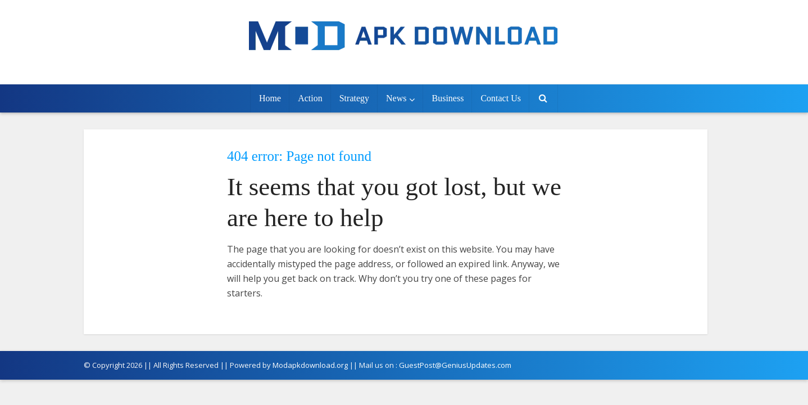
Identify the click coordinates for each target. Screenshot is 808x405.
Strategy (354, 98)
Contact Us (500, 98)
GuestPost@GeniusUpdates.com (455, 365)
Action (310, 98)
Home (270, 98)
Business (448, 98)
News (396, 98)
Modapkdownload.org (310, 365)
